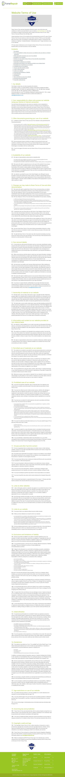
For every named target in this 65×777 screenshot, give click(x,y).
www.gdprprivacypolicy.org (28, 735)
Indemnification (17, 73)
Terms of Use (47, 757)
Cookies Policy (47, 764)
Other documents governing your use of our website (25, 55)
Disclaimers (16, 75)
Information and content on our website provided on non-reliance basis (29, 63)
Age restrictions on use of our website (22, 76)
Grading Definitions (48, 767)
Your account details (18, 60)
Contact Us (35, 767)
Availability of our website (19, 57)
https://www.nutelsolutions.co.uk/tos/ (34, 135)
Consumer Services (47, 3)
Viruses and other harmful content (21, 67)
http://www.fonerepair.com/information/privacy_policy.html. (38, 124)
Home (24, 3)
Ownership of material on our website (22, 61)
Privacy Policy (47, 760)
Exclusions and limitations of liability (22, 72)
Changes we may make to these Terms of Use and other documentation (29, 58)
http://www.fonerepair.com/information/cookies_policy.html (38, 130)
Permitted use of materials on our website (23, 64)
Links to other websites (19, 69)
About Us (29, 3)
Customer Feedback (37, 764)
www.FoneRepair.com (41, 31)
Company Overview (37, 760)
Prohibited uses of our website (21, 66)
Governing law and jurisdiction (20, 78)
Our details (16, 51)
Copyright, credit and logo (19, 79)
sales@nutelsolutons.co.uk (17, 95)
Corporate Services (37, 3)
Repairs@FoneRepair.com (17, 770)
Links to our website (18, 70)
